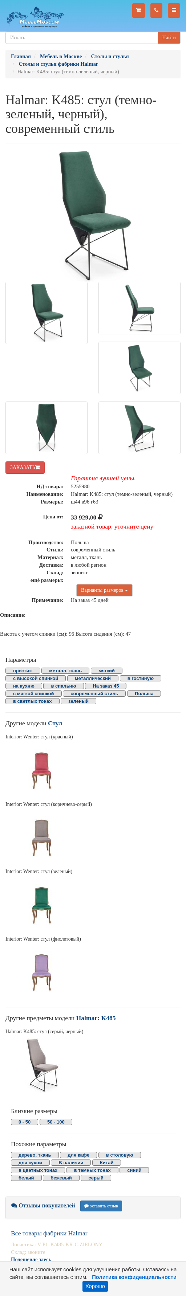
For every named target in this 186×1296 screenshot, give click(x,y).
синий (134, 1170)
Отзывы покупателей (43, 1205)
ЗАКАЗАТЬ (25, 467)
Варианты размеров (104, 590)
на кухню (24, 686)
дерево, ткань (35, 1155)
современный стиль (94, 693)
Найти (169, 37)
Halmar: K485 (96, 1018)
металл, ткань (65, 670)
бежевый (61, 1178)
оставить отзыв (101, 1206)
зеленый (78, 701)
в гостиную (141, 678)
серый (96, 1178)
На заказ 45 (106, 686)
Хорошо (95, 1286)
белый (26, 1178)
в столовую (119, 1155)
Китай (107, 1162)
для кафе (78, 1155)
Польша (144, 693)
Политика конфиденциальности (134, 1277)
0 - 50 (25, 1122)
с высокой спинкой (35, 678)
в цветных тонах (38, 1170)
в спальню (63, 686)
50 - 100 (56, 1122)
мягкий (106, 670)
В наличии (70, 1162)
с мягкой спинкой (33, 693)
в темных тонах (92, 1170)
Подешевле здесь (31, 1259)
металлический (93, 678)
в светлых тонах (32, 701)
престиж (23, 670)
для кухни (30, 1162)
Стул (55, 723)
